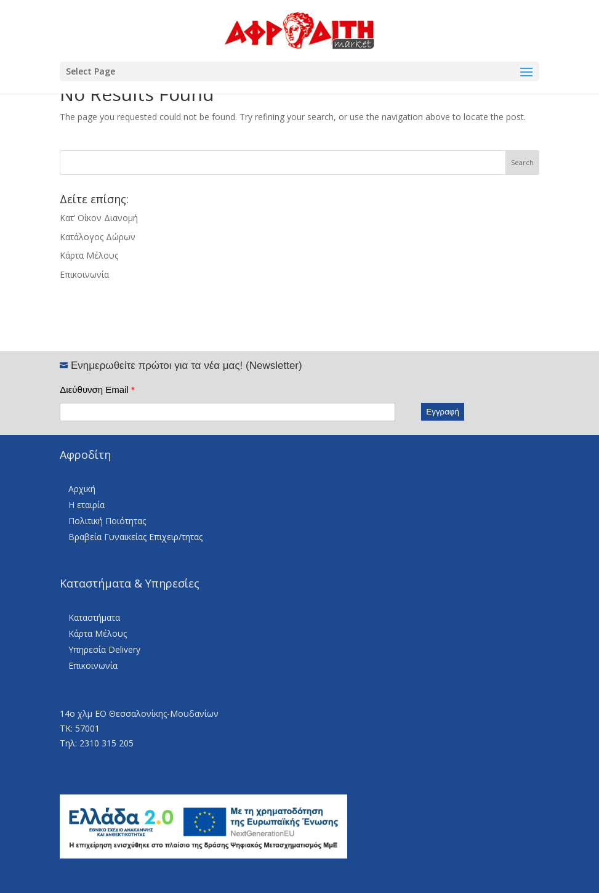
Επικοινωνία (84, 274)
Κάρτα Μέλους (89, 255)
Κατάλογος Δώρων (97, 237)
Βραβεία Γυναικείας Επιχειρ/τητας (135, 537)
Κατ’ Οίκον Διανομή (99, 218)
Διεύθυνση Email (97, 389)
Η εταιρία (86, 505)
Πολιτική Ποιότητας (107, 521)
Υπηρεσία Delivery (104, 649)
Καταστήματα (94, 617)
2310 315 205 (106, 743)
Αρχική (81, 489)
